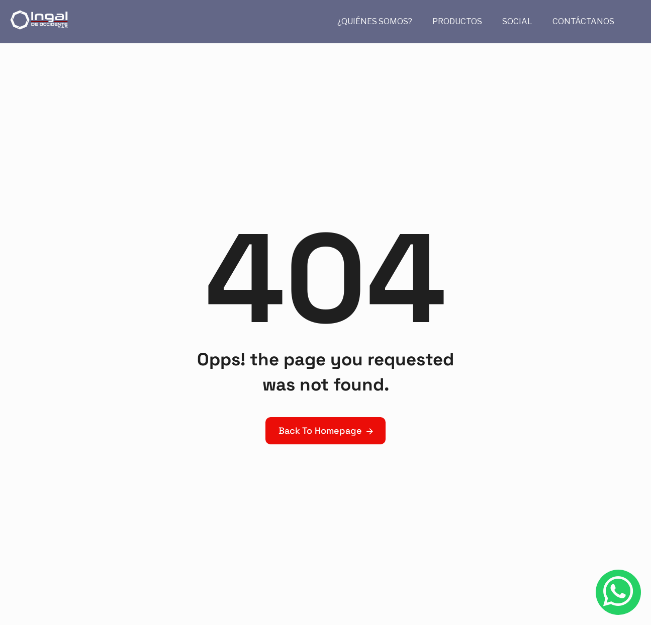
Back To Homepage (320, 430)
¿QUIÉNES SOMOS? (374, 21)
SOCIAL (517, 21)
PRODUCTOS (457, 21)
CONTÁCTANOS (583, 21)
